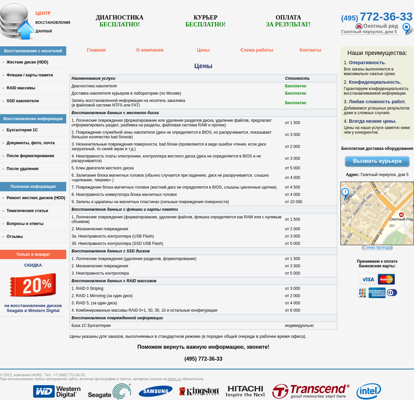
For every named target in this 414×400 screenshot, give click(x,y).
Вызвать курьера (377, 161)
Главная (96, 50)
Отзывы (15, 236)
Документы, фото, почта (31, 143)
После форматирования (30, 156)
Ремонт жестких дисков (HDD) (36, 198)
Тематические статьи (27, 210)
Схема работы (256, 50)
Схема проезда (377, 247)
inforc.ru (174, 379)
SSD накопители (23, 101)
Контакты (310, 50)
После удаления (22, 168)
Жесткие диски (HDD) (27, 62)
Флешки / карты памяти (30, 75)
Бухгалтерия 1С (22, 130)
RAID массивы (21, 88)
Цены (203, 50)
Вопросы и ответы (25, 223)
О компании (149, 50)
